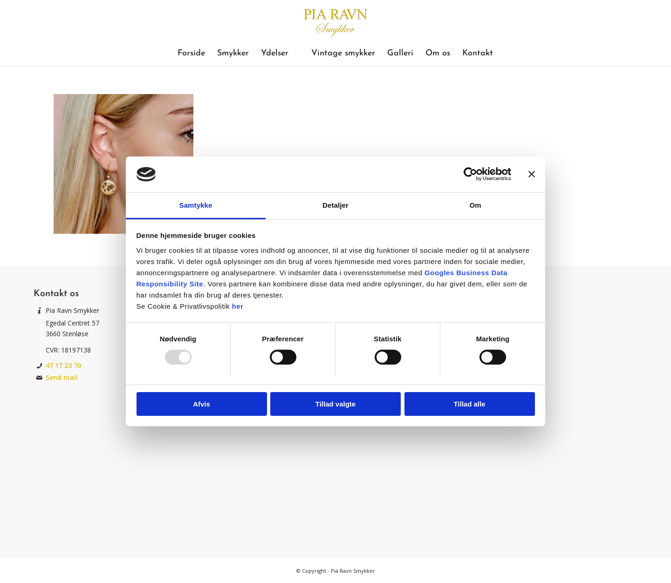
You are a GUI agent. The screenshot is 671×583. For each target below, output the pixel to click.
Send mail (62, 377)
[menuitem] (191, 53)
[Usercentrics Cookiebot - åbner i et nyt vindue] (470, 174)
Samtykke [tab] (195, 205)
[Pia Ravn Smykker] (335, 21)
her (238, 306)
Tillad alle (469, 404)
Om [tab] (475, 205)
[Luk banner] (531, 174)
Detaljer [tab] (335, 205)
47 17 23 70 (63, 365)
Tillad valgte (335, 404)
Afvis (201, 404)
